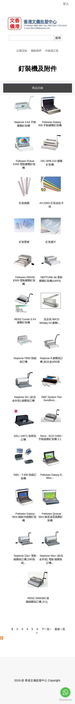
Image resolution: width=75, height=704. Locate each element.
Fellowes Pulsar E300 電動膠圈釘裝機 (24, 164)
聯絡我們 (36, 50)
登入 (66, 3)
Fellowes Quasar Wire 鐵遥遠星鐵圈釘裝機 (51, 517)
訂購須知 (22, 50)
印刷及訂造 (51, 50)
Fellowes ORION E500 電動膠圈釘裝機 (24, 280)
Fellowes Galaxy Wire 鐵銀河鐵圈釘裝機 (24, 517)
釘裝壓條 (24, 241)
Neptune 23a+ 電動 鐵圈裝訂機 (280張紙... (25, 559)
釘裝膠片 (51, 241)
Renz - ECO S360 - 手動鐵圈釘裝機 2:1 (51, 437)
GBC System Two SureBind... (51, 399)
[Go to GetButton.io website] (65, 700)
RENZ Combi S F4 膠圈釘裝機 (25, 321)
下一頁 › (46, 629)
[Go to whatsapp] (65, 692)
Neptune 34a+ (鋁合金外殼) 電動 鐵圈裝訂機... (51, 559)
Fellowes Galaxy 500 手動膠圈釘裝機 (49, 124)
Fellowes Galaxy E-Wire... (51, 476)
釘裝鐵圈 (24, 203)
